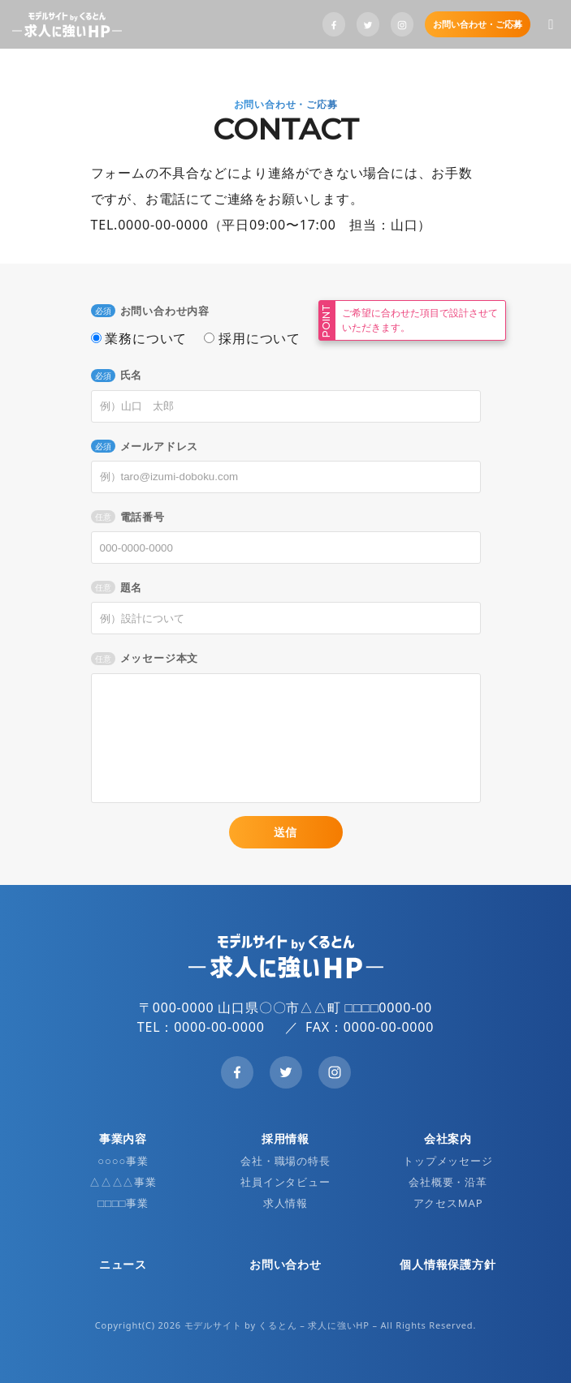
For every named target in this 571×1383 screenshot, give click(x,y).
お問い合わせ (285, 1264)
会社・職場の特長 (285, 1160)
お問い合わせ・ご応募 (477, 24)
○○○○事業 (122, 1160)
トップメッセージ (447, 1160)
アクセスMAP (448, 1203)
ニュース (123, 1264)
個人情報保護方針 (447, 1264)
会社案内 (448, 1138)
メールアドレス (145, 446)
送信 (286, 832)
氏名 (117, 374)
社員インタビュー (285, 1182)
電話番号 (128, 516)
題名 (117, 587)
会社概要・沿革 (448, 1182)
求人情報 (285, 1203)
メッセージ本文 (145, 658)
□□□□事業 (122, 1203)
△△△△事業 (123, 1182)
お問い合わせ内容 (150, 310)
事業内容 (123, 1138)
